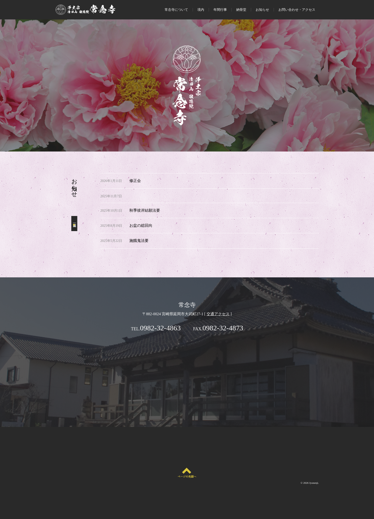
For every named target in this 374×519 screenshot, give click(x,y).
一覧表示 (74, 223)
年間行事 (220, 10)
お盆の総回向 (140, 225)
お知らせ (262, 10)
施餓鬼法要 (139, 241)
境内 (200, 10)
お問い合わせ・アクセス (296, 10)
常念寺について (176, 10)
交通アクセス (218, 314)
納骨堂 (241, 10)
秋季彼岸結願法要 (144, 210)
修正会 (135, 181)
